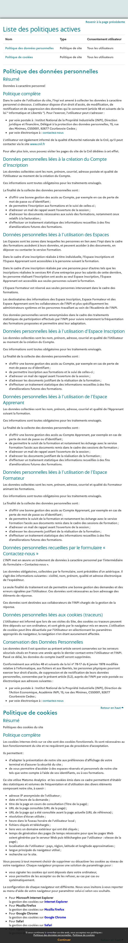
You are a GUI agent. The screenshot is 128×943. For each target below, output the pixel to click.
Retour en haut (112, 708)
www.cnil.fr (37, 144)
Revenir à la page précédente (105, 22)
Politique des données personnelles (52, 934)
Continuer (64, 940)
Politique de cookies (84, 934)
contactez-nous (53, 132)
